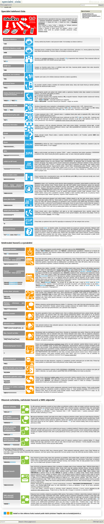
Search (101, 5)
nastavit (49, 214)
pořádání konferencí (48, 58)
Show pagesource (5, 5)
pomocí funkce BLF (70, 355)
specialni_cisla (11, 1)
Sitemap (95, 521)
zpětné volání (55, 377)
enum (54, 145)
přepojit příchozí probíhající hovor (54, 344)
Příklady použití (42, 31)
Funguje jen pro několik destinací (49, 178)
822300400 (71, 369)
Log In (101, 521)
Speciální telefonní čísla (87, 13)
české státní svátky (62, 270)
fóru (58, 214)
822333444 (63, 369)
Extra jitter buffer (9, 199)
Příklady (50, 476)
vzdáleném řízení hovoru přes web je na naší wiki (69, 120)
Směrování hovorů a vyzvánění (89, 15)
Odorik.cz (96, 2)
